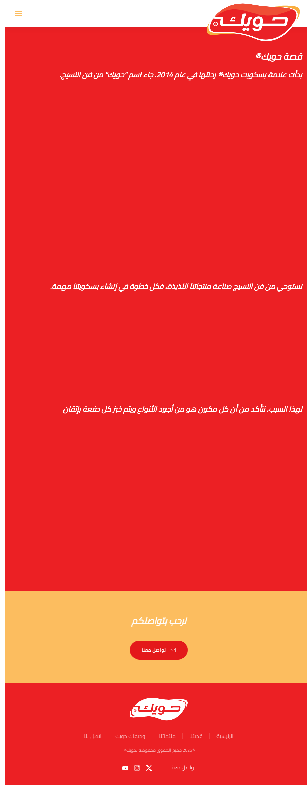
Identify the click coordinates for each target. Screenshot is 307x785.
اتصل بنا (87, 736)
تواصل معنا (154, 650)
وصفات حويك (125, 736)
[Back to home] (248, 13)
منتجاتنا (162, 736)
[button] (13, 13)
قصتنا (191, 736)
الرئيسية (219, 736)
